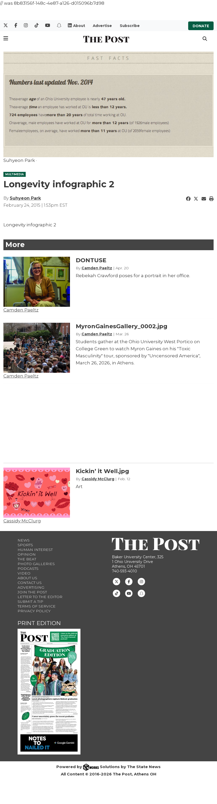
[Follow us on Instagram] (141, 581)
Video (24, 573)
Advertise (102, 26)
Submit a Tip (30, 601)
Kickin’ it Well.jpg (102, 471)
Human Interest (35, 549)
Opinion (27, 554)
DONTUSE (91, 260)
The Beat (27, 559)
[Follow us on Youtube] (128, 593)
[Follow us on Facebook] (128, 581)
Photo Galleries (36, 563)
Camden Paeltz (21, 310)
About (79, 26)
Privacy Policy (34, 611)
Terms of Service (37, 606)
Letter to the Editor (40, 596)
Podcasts (28, 568)
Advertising (31, 587)
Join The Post (32, 592)
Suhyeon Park (25, 198)
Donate (201, 26)
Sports (25, 545)
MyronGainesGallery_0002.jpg (121, 326)
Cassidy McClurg (22, 520)
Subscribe (130, 26)
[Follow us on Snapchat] (141, 593)
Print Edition (39, 623)
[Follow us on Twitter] (116, 581)
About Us (27, 578)
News (24, 540)
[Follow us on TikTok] (116, 593)
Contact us (30, 582)
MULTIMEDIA (14, 174)
